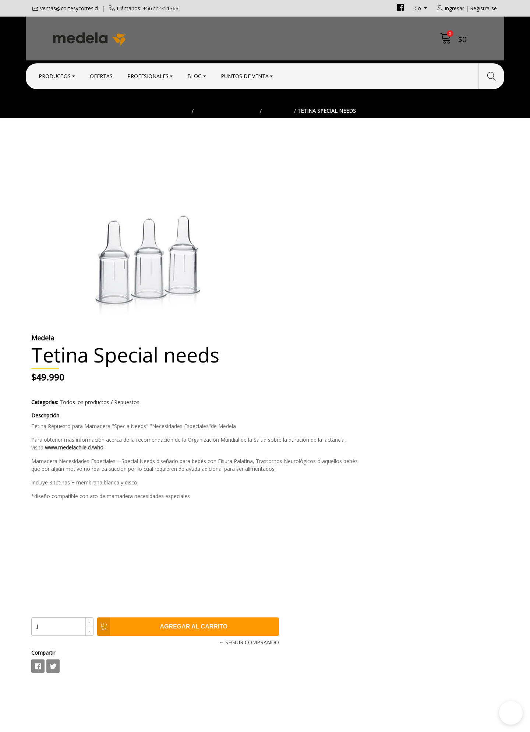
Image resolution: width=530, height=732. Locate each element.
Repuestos (278, 126)
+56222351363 (171, 604)
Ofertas (101, 74)
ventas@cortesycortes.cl (69, 8)
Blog (194, 74)
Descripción (284, 238)
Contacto (283, 575)
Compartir (282, 483)
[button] (511, 713)
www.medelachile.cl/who (407, 270)
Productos (55, 74)
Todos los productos (226, 126)
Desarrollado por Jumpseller (329, 724)
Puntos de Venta (245, 74)
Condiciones (287, 585)
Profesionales (148, 74)
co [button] (418, 8)
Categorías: (284, 225)
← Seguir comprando (373, 473)
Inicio (182, 126)
